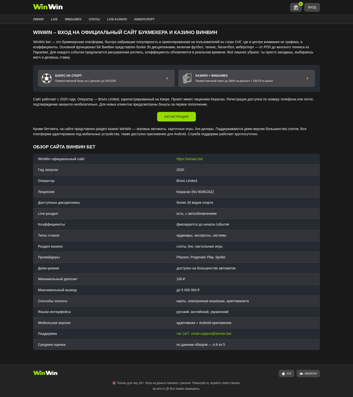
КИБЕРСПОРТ (144, 19)
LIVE (54, 19)
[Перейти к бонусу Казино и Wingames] (307, 78)
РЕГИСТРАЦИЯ (176, 117)
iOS (286, 373)
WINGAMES (73, 19)
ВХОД (312, 7)
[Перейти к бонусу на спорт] (167, 78)
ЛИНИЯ (38, 19)
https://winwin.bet (189, 159)
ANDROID (308, 373)
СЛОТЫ (94, 19)
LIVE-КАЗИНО (117, 19)
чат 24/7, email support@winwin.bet (203, 334)
